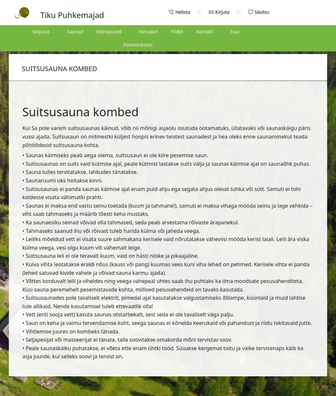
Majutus (43, 31)
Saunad (75, 31)
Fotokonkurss (138, 45)
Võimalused (110, 31)
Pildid (177, 31)
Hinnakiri (148, 31)
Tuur (237, 31)
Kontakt (206, 31)
